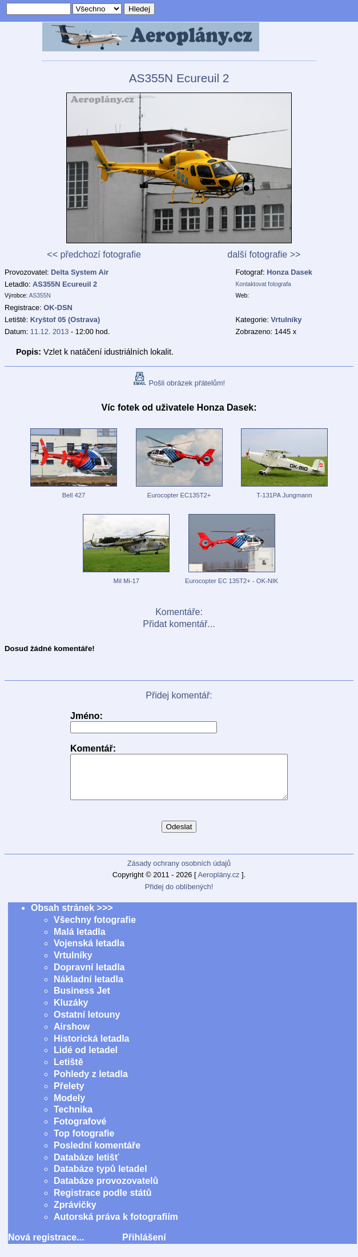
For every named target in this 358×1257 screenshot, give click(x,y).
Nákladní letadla (88, 988)
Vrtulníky (73, 964)
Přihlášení (144, 1246)
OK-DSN (57, 307)
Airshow (72, 1035)
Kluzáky (71, 1011)
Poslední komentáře (97, 1154)
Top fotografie (84, 1142)
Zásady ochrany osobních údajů (179, 872)
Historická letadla (92, 1047)
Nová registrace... (46, 1246)
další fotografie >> (263, 254)
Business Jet (82, 999)
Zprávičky (75, 1213)
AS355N (40, 295)
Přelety (69, 1094)
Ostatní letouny (87, 1023)
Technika (73, 1118)
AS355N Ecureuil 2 (65, 284)
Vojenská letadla (89, 952)
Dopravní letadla (89, 976)
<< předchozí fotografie (94, 254)
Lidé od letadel (86, 1058)
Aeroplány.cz (218, 883)
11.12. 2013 (49, 331)
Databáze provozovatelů (106, 1189)
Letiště (68, 1070)
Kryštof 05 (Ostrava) (65, 319)
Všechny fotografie (95, 928)
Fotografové (80, 1130)
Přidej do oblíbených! (179, 895)
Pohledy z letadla (91, 1082)
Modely (69, 1106)
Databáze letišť (86, 1166)
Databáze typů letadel (100, 1177)
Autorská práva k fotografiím (116, 1225)
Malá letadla (80, 940)
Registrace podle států (103, 1201)
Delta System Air (79, 272)
